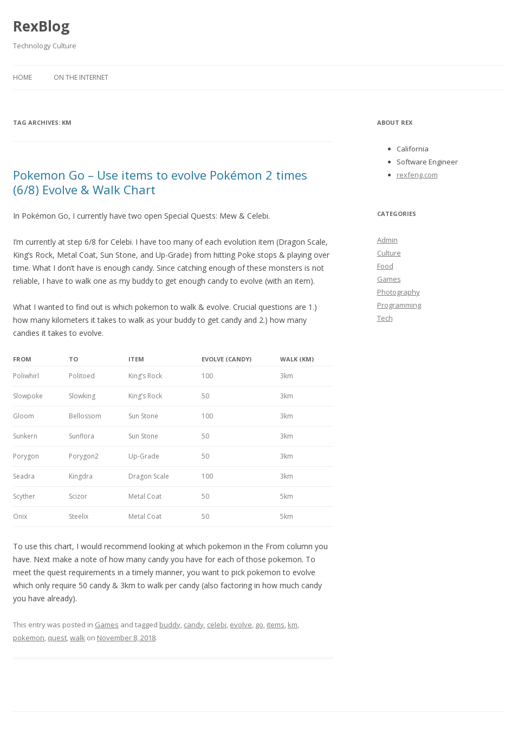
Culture (389, 253)
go (259, 624)
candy (194, 624)
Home (22, 77)
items (275, 624)
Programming (399, 305)
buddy (169, 624)
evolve (241, 624)
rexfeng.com (417, 175)
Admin (387, 240)
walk (77, 637)
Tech (385, 318)
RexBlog (41, 26)
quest (57, 637)
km (292, 624)
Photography (398, 292)
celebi (216, 624)
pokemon (28, 637)
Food (385, 266)
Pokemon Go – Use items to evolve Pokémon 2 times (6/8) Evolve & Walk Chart (160, 182)
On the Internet (81, 77)
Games (107, 624)
